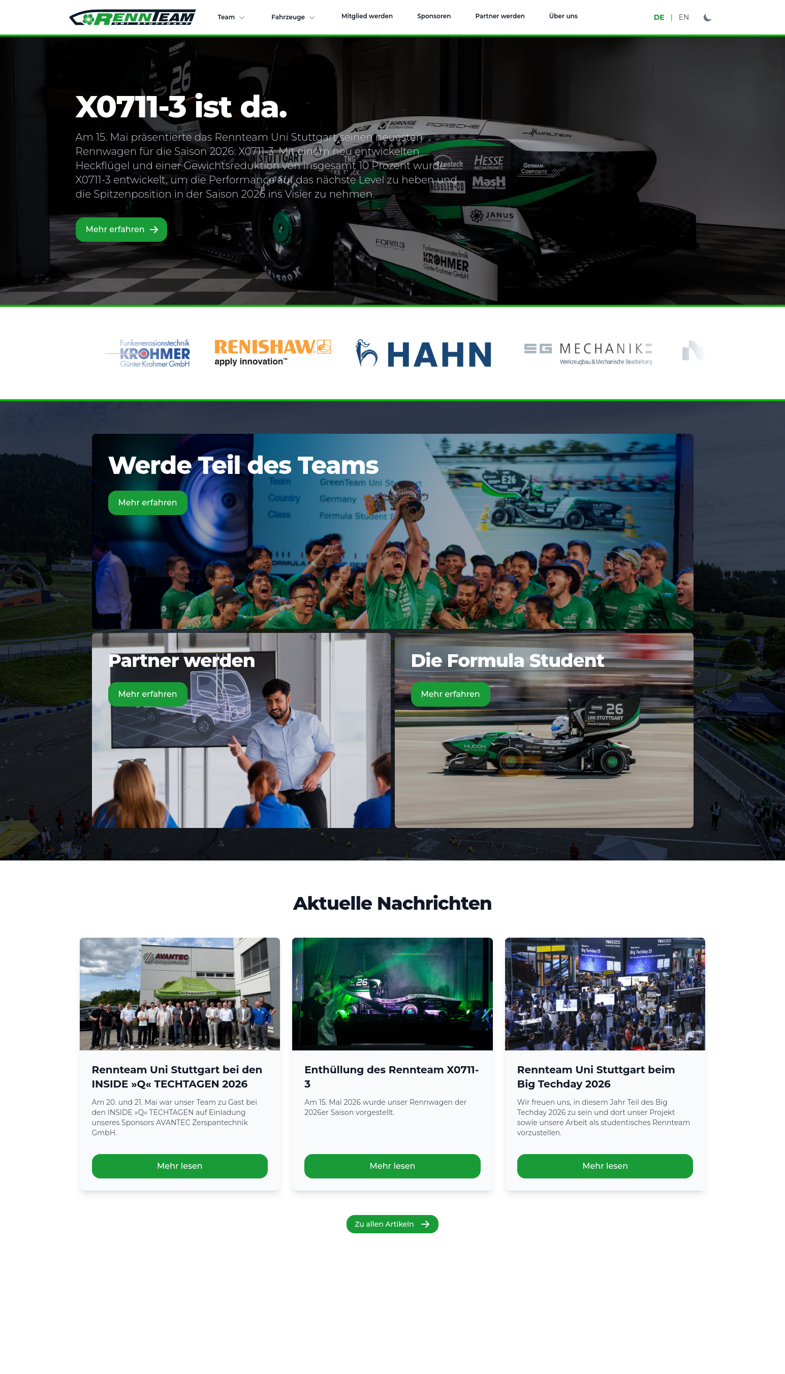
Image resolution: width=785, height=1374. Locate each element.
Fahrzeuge (294, 17)
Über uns (563, 16)
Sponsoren (434, 16)
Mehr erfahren (122, 230)
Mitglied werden (367, 16)
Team (232, 17)
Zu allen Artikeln (392, 1224)
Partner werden (500, 16)
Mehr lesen (180, 1166)
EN (684, 17)
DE (659, 17)
